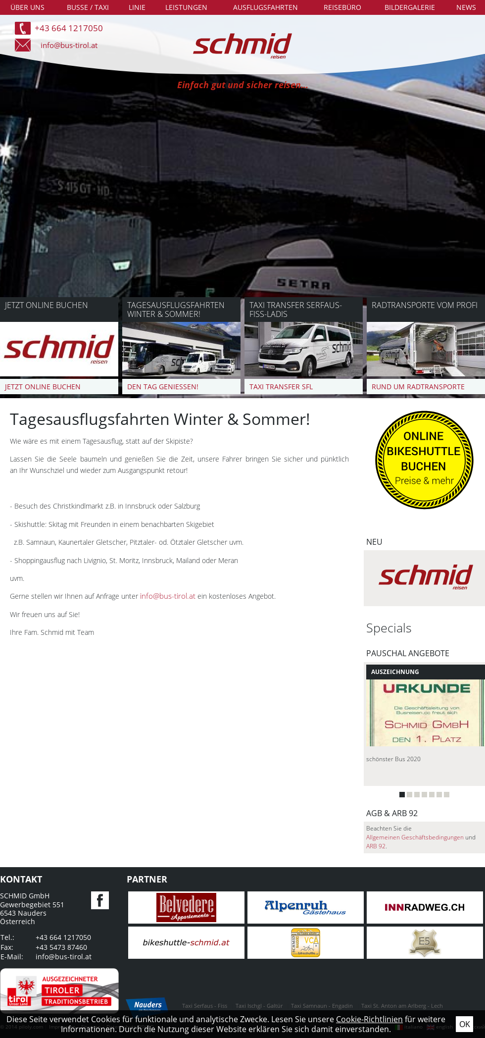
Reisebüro (342, 7)
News (466, 7)
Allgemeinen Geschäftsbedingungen (415, 837)
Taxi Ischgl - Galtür (259, 1005)
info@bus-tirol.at (69, 45)
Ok (464, 1024)
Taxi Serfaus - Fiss (204, 1005)
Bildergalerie (410, 7)
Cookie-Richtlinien (369, 1019)
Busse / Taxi (88, 7)
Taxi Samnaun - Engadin (322, 1005)
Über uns (27, 7)
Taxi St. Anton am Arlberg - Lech (402, 1005)
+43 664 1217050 (69, 28)
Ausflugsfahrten (265, 7)
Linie (137, 7)
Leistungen (186, 7)
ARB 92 (376, 846)
